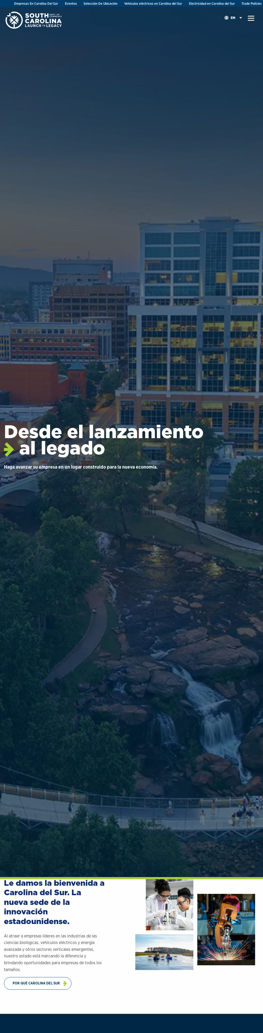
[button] (251, 18)
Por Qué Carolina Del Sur (36, 983)
